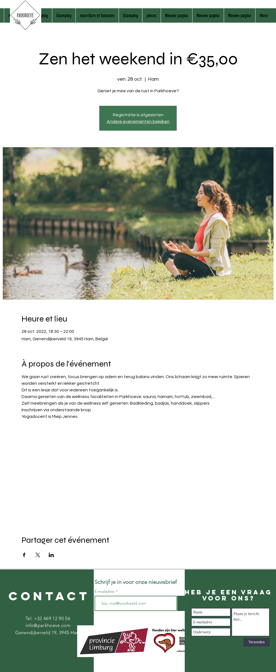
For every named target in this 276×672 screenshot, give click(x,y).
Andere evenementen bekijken (138, 121)
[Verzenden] (256, 642)
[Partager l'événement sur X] (37, 555)
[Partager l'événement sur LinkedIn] (51, 555)
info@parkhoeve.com (47, 625)
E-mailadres (105, 591)
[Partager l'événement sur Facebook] (24, 555)
